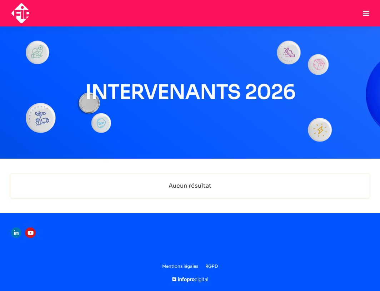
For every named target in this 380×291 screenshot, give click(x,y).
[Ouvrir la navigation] (366, 13)
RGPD (211, 266)
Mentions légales (180, 266)
